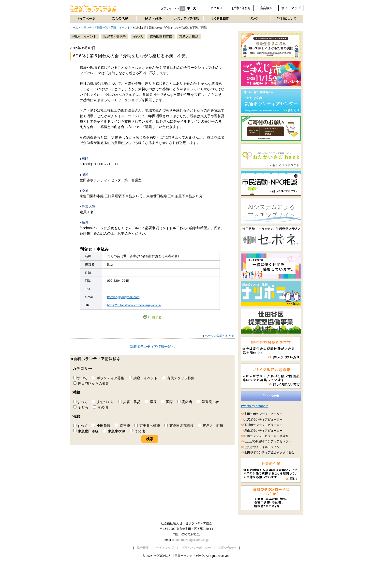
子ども (81, 407)
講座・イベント (120, 27)
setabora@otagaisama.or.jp (190, 540)
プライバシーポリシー (196, 547)
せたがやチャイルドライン (262, 447)
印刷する (152, 317)
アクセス (216, 8)
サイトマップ (290, 8)
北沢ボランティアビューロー (263, 419)
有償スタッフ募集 (178, 378)
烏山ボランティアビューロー (263, 430)
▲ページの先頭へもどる (218, 335)
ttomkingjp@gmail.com (123, 297)
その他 (100, 407)
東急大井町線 (211, 426)
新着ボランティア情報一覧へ (152, 347)
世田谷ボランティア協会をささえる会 (269, 452)
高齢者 (185, 402)
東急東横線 (114, 431)
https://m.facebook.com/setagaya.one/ (134, 305)
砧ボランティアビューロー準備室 (266, 436)
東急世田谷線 (86, 431)
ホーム (74, 27)
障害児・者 (208, 402)
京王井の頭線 (147, 426)
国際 (167, 402)
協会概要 (266, 8)
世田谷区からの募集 (91, 383)
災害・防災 (129, 402)
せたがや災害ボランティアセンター (267, 441)
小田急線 (101, 426)
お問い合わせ (241, 8)
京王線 (122, 426)
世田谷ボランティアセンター (263, 414)
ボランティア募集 (108, 378)
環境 (151, 402)
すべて (80, 378)
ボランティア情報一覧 (94, 27)
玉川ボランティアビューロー (263, 425)
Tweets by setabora (255, 406)
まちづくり (103, 402)
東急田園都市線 (179, 426)
